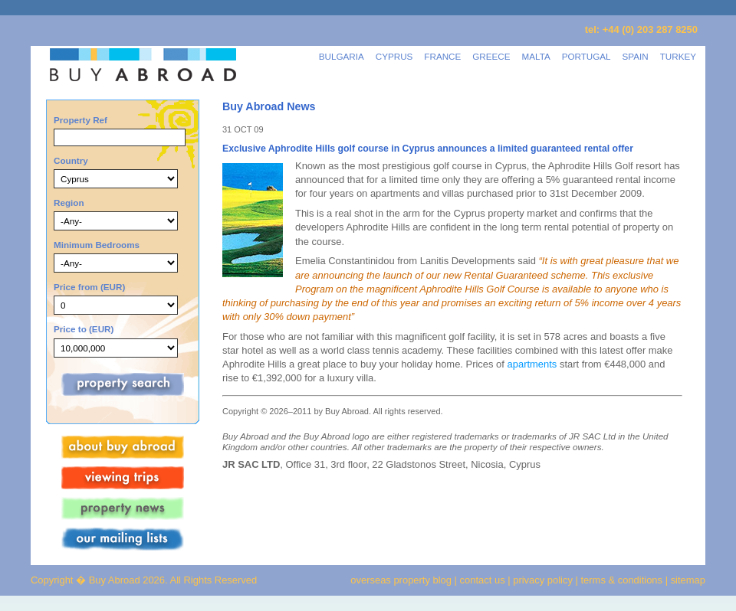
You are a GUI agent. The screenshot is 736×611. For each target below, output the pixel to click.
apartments (532, 364)
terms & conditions (623, 580)
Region (69, 202)
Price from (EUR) (89, 287)
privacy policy (543, 580)
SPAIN (636, 56)
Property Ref (80, 120)
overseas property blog (401, 580)
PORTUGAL (586, 56)
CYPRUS (394, 56)
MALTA (536, 56)
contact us (482, 580)
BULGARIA (341, 56)
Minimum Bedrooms (97, 245)
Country (71, 160)
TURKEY (678, 56)
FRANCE (442, 56)
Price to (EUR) (83, 329)
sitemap (686, 580)
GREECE (491, 56)
